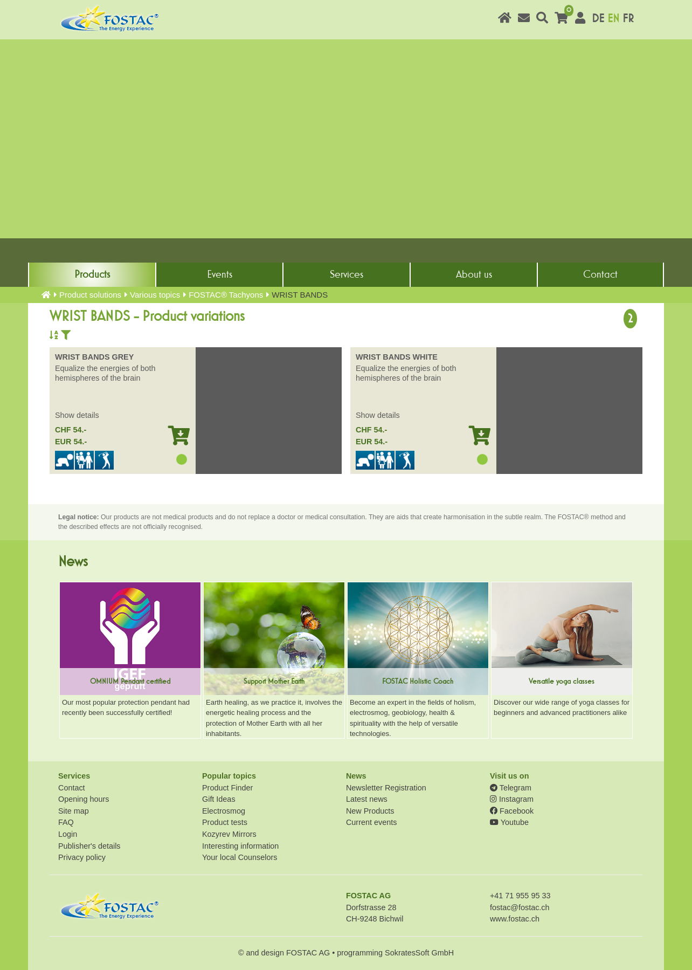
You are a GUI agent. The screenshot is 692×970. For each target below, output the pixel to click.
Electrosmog (223, 811)
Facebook (512, 811)
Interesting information (240, 846)
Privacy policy (82, 857)
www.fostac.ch (514, 918)
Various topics (155, 294)
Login (67, 834)
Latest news (366, 799)
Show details (77, 415)
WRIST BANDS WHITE (397, 357)
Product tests (224, 822)
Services (346, 274)
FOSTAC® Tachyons (226, 294)
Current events (371, 822)
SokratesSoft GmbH (419, 952)
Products (92, 274)
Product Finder (227, 787)
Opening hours (83, 799)
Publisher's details (89, 846)
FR (628, 18)
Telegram (510, 787)
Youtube (509, 822)
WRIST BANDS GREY (94, 357)
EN (613, 18)
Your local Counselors (239, 857)
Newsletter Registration (386, 787)
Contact (600, 274)
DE (598, 18)
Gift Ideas (219, 799)
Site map (73, 811)
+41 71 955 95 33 (520, 895)
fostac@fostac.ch (520, 907)
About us (474, 274)
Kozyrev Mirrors (229, 834)
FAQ (66, 822)
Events (219, 274)
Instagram (512, 799)
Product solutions (90, 294)
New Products (370, 811)
